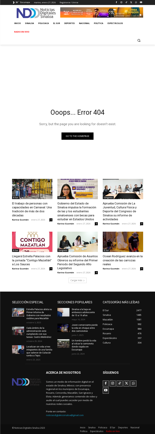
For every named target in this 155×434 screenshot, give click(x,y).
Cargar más (78, 280)
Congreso (108, 197)
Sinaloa (61, 197)
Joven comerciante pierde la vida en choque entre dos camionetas (84, 327)
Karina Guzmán (20, 219)
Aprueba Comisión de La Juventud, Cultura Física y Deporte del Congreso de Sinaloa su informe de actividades (120, 211)
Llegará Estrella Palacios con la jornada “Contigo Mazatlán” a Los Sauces (32, 260)
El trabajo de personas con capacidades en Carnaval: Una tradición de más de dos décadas (32, 209)
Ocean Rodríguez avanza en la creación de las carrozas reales (123, 260)
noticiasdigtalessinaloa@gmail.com (65, 414)
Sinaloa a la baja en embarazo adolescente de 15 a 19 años (85, 312)
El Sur (15, 197)
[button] (139, 40)
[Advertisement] (77, 71)
